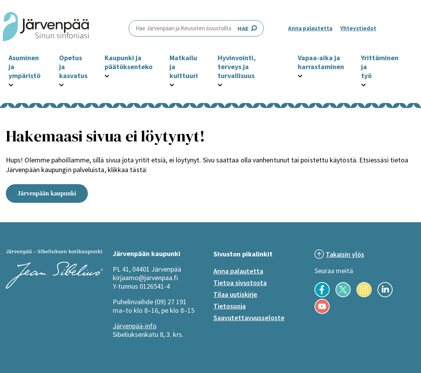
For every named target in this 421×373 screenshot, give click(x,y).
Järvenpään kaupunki (46, 193)
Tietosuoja (229, 306)
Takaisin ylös (345, 254)
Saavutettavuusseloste (249, 317)
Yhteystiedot (358, 28)
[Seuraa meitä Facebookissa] (322, 295)
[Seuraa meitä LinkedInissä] (385, 295)
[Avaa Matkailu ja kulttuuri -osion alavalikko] (171, 84)
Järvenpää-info (135, 325)
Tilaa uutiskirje (235, 294)
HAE (196, 28)
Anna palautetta (310, 28)
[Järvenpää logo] (54, 286)
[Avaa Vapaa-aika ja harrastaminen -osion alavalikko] (300, 75)
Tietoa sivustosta (240, 282)
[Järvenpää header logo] (46, 28)
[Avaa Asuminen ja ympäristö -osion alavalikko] (11, 84)
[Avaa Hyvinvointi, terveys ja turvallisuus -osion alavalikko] (220, 84)
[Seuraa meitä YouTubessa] (322, 311)
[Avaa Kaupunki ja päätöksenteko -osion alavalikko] (107, 75)
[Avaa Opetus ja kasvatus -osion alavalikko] (61, 84)
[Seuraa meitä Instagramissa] (364, 295)
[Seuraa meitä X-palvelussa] (343, 295)
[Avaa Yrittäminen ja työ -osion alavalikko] (363, 84)
